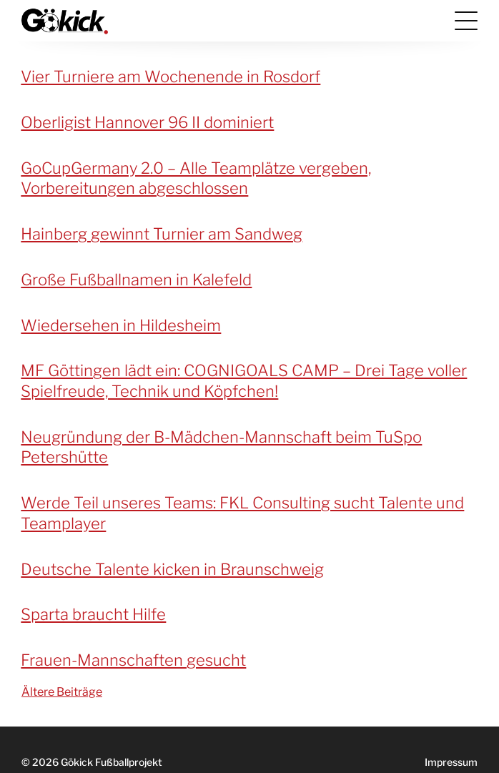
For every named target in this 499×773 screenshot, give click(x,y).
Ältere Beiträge (61, 692)
